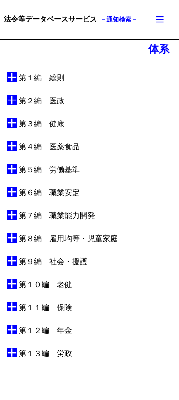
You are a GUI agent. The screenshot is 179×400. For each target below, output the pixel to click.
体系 (158, 49)
